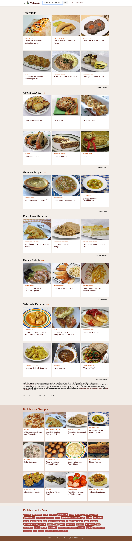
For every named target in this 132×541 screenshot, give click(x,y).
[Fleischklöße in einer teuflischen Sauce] (76, 479)
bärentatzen (79, 514)
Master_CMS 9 (74, 538)
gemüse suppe (29, 518)
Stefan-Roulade (95, 462)
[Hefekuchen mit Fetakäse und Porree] (66, 25)
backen (45, 514)
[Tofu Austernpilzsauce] (98, 479)
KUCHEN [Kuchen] (27, 118)
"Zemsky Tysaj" (89, 368)
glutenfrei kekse (49, 518)
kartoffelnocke (36, 521)
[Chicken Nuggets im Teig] (66, 273)
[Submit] (65, 2)
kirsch (50, 521)
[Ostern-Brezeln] (95, 105)
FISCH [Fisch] (26, 74)
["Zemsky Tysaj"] (95, 353)
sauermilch (52, 528)
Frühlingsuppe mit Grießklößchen (90, 199)
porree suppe (80, 524)
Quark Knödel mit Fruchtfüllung (74, 463)
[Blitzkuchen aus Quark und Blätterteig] (33, 419)
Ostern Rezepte (34, 92)
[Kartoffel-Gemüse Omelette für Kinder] (37, 229)
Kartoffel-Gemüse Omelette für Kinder (54, 433)
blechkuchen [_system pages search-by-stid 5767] (62, 514)
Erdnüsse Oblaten (60, 156)
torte (35, 531)
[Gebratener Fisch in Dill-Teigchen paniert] (37, 61)
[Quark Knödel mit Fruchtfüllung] (76, 449)
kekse (44, 521)
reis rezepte (90, 524)
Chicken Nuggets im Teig (63, 288)
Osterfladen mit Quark (33, 120)
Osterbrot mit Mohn (32, 156)
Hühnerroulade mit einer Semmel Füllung (92, 289)
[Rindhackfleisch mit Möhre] (95, 25)
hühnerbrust (98, 518)
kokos (68, 521)
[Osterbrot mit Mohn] (37, 141)
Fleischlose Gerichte (37, 216)
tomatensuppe (27, 531)
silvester (81, 528)
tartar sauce (97, 527)
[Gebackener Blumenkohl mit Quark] (95, 229)
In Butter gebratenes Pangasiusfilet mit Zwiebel (64, 333)
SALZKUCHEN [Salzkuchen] (29, 38)
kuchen (42, 524)
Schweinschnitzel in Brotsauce (65, 76)
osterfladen (71, 524)
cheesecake (87, 514)
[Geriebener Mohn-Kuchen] (55, 479)
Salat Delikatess (30, 462)
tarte (103, 527)
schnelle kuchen (63, 527)
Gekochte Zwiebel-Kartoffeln (36, 368)
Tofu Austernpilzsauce (97, 492)
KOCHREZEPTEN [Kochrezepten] (76, 2)
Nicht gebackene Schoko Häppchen (53, 463)
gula (83, 518)
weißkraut (49, 531)
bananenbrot (53, 514)
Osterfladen (58, 120)
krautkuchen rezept (31, 524)
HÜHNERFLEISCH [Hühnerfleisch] (29, 285)
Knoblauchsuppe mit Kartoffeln (37, 200)
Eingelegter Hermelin (91, 332)
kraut (86, 521)
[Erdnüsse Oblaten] (66, 141)
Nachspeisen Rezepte (96, 388)
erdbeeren (94, 514)
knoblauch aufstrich (59, 521)
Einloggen (81, 538)
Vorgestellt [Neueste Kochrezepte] (31, 12)
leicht (56, 524)
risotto (36, 528)
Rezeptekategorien (28, 385)
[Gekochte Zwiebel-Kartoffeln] (37, 353)
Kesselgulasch (59, 368)
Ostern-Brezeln (89, 120)
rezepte (98, 524)
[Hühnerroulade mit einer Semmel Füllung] (95, 273)
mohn (62, 524)
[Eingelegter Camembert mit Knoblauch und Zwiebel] (37, 317)
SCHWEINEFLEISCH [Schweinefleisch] (59, 74)
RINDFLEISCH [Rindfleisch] (87, 38)
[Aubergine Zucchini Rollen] (95, 61)
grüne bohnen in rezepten (71, 518)
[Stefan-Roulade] (98, 449)
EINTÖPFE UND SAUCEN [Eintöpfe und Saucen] (96, 489)
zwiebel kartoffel (61, 531)
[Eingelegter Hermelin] (95, 317)
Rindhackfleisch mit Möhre (93, 41)
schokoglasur (72, 527)
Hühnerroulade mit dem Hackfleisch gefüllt (34, 289)
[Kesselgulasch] (66, 353)
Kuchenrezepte (84, 388)
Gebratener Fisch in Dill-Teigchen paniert (34, 77)
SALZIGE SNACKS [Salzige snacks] (59, 38)
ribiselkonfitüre (28, 527)
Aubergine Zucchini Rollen (93, 76)
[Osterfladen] (66, 105)
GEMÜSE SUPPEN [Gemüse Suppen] (29, 197)
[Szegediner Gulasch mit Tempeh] (66, 229)
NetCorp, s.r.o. (59, 538)
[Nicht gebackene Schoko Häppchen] (55, 449)
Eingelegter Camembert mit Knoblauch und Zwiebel (35, 333)
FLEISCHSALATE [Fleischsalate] (29, 459)
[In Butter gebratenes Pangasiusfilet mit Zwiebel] (66, 317)
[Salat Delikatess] (33, 449)
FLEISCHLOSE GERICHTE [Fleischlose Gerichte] (31, 242)
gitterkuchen (40, 518)
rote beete (43, 527)
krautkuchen (94, 521)
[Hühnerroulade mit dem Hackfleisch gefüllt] (37, 273)
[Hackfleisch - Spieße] (33, 479)
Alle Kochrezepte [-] (102, 87)
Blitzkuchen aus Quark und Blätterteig (33, 433)
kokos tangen (77, 521)
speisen (89, 528)
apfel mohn (27, 514)
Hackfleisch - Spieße (32, 492)
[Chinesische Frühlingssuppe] (66, 185)
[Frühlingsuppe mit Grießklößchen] (95, 184)
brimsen (71, 514)
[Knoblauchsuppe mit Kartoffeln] (37, 185)
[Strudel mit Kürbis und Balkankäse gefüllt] (37, 25)
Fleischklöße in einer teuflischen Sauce (76, 493)
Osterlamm (87, 156)
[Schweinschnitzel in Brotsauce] (66, 61)
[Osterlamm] (95, 141)
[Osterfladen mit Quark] (37, 105)
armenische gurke (36, 514)
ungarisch (40, 531)
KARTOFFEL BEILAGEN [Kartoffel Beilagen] (31, 365)
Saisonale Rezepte (36, 304)
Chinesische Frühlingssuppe (64, 200)
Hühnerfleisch (33, 260)
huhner (89, 518)
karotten (26, 521)
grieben (57, 518)
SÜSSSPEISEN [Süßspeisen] (71, 459)
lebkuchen (50, 524)
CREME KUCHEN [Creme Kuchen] (87, 153)
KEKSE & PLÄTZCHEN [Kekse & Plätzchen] (60, 153)
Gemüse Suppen (34, 172)
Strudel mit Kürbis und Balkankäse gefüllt (33, 42)
